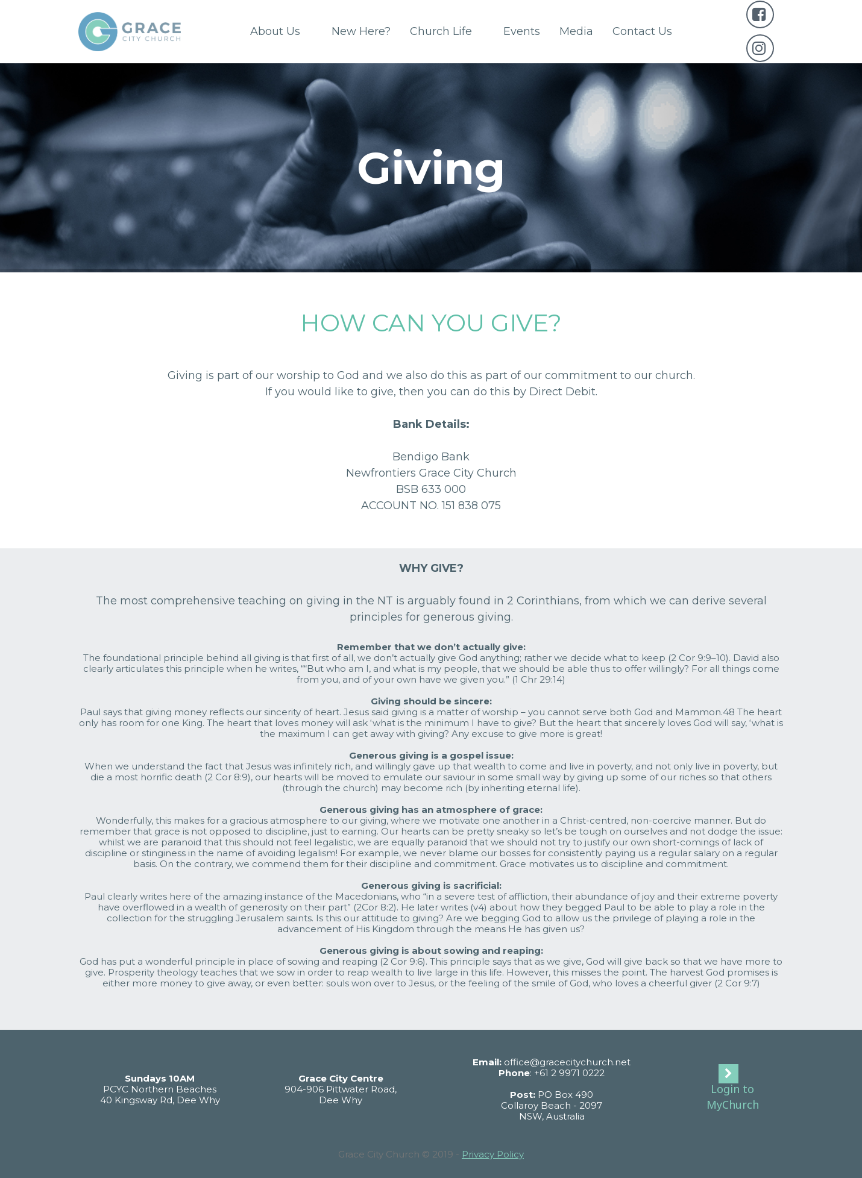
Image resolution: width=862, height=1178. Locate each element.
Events (521, 31)
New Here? (361, 31)
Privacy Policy (493, 1154)
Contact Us (642, 31)
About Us (281, 31)
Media (576, 31)
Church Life (447, 31)
